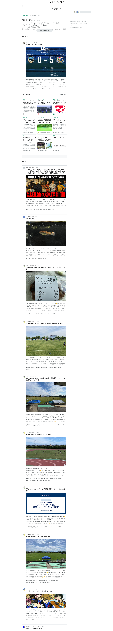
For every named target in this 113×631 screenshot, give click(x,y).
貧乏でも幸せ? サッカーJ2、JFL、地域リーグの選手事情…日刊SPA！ (44, 102)
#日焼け (37, 313)
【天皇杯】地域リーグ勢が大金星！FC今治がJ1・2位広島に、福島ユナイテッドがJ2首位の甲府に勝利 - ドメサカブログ (59, 102)
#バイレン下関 (38, 582)
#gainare (45, 480)
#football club (29, 425)
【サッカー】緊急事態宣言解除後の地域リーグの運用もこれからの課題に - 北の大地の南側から (44, 121)
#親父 (34, 425)
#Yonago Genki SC (30, 313)
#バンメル (54, 424)
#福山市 (49, 480)
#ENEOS (49, 424)
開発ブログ (85, 23)
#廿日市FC (60, 367)
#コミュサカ (43, 424)
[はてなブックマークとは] (30, 94)
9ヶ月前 (36, 167)
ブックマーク (25, 99)
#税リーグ (45, 209)
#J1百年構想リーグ (36, 88)
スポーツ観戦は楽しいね (31, 265)
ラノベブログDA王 (30, 589)
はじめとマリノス (29, 42)
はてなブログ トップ (26, 5)
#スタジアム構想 (38, 209)
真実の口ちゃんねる (30, 167)
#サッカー (28, 315)
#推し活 (44, 258)
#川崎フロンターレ (52, 88)
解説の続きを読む (44, 30)
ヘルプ (80, 23)
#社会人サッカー (36, 478)
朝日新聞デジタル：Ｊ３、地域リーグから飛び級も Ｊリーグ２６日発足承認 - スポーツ (29, 139)
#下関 (49, 580)
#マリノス (28, 88)
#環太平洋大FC (47, 313)
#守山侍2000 (46, 526)
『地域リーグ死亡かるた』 (59, 137)
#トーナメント (61, 424)
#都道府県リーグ (43, 580)
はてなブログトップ (73, 25)
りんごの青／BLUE (30, 216)
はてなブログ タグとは (73, 23)
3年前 (36, 216)
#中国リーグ (54, 313)
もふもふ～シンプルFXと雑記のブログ (33, 626)
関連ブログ (41, 15)
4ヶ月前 (35, 42)
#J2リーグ (28, 258)
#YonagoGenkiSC (45, 478)
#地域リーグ (44, 88)
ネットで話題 (33, 15)
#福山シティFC (29, 209)
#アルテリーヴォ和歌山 (55, 526)
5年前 (43, 626)
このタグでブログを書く (85, 11)
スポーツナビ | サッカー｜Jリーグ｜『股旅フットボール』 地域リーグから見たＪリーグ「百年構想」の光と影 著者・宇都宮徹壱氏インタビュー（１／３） (29, 121)
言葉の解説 (25, 15)
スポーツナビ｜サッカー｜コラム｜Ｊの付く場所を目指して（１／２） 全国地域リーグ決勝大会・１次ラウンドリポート (59, 121)
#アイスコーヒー (30, 582)
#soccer (33, 315)
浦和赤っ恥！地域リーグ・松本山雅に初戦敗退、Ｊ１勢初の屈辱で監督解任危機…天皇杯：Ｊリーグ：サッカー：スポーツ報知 (29, 102)
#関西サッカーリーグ (37, 526)
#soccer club (39, 480)
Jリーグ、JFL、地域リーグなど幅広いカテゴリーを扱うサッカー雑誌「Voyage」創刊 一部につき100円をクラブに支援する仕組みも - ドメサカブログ (44, 139)
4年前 (38, 376)
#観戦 (41, 313)
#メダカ (40, 258)
